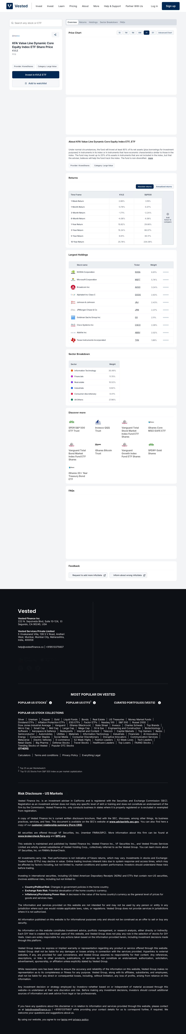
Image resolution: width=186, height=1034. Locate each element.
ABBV (137, 332)
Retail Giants (25, 742)
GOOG (138, 295)
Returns (83, 22)
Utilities (61, 734)
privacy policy (80, 1019)
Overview (72, 22)
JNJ (136, 302)
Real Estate (99, 719)
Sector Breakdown (109, 22)
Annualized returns (164, 186)
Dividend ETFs (26, 722)
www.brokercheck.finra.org (34, 836)
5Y (153, 33)
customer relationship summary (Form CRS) (57, 825)
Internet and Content (88, 731)
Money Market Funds (139, 719)
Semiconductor (26, 734)
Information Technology (96, 734)
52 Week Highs (82, 739)
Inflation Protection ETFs (51, 722)
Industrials (118, 734)
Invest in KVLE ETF (35, 74)
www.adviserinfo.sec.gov (124, 821)
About (85, 6)
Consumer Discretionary (85, 736)
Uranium (32, 719)
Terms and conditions (46, 755)
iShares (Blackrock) (80, 725)
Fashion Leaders (104, 739)
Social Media (61, 736)
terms (64, 1019)
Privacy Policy (70, 755)
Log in (154, 6)
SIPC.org (60, 836)
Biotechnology (152, 728)
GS (136, 317)
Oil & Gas (99, 728)
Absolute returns (145, 186)
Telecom (108, 731)
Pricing (73, 6)
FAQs (122, 22)
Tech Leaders (144, 739)
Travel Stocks (81, 742)
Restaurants (66, 731)
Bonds (85, 719)
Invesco (116, 725)
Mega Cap (84, 728)
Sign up (171, 6)
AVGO (137, 287)
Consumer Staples (40, 736)
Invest (39, 6)
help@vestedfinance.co (31, 646)
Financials (133, 734)
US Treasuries (116, 719)
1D (120, 33)
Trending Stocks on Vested (32, 745)
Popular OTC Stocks (63, 745)
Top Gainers (144, 731)
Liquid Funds (70, 719)
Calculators (24, 755)
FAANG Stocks (143, 742)
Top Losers (124, 742)
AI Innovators (150, 734)
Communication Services (144, 736)
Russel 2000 (139, 722)
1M (133, 33)
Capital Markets (125, 731)
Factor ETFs (90, 722)
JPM (137, 310)
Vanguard (60, 725)
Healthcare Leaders (103, 742)
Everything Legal (91, 755)
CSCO (138, 325)
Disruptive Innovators (114, 736)
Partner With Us (134, 6)
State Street (101, 725)
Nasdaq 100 (107, 722)
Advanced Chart (165, 33)
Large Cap (68, 728)
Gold (56, 719)
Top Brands (153, 725)
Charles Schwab (133, 725)
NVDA (137, 272)
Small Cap (39, 728)
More (96, 6)
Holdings (93, 22)
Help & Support (112, 6)
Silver (21, 719)
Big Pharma (42, 742)
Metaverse (23, 739)
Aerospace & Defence (44, 731)
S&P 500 (123, 722)
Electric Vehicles (42, 739)
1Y (146, 33)
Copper (46, 719)
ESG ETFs (74, 722)
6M (139, 33)
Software (23, 731)
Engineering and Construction (124, 728)
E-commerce (63, 739)
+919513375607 (55, 646)
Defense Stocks (61, 742)
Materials (74, 734)
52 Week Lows (125, 739)
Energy (22, 736)
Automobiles (45, 734)
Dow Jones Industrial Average (34, 725)
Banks (159, 731)
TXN (137, 340)
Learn (61, 6)
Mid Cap (53, 728)
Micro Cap (23, 728)
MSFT (137, 280)
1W (126, 33)
